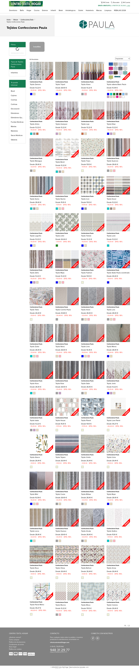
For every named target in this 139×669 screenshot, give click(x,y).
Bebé (61, 10)
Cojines (14, 95)
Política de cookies (15, 649)
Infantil (53, 10)
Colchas (14, 100)
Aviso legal (12, 647)
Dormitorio (13, 10)
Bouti (13, 91)
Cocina (36, 10)
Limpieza (107, 10)
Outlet (80, 10)
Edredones (15, 113)
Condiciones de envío (16, 644)
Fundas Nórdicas (17, 122)
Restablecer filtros (17, 53)
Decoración (15, 108)
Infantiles (14, 72)
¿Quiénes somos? (15, 637)
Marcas (99, 10)
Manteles (14, 131)
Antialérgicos (70, 10)
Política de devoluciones (17, 642)
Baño (22, 10)
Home (9, 19)
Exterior (45, 10)
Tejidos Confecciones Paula (15, 22)
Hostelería (89, 10)
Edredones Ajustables (18, 117)
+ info (128, 5)
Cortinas (14, 104)
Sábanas (14, 139)
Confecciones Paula (27, 19)
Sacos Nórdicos (16, 135)
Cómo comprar (14, 639)
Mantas (13, 126)
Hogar (29, 10)
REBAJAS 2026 (120, 10)
